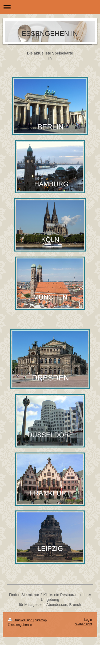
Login (88, 620)
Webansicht (83, 624)
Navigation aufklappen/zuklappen (50, 7)
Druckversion (20, 620)
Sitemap (41, 620)
